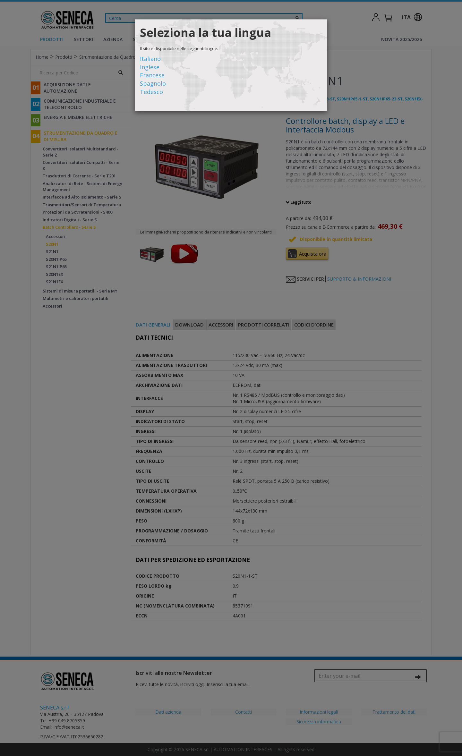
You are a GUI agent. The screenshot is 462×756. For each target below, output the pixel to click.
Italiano (150, 59)
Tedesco (151, 92)
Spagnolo (153, 83)
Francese (152, 75)
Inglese (149, 67)
